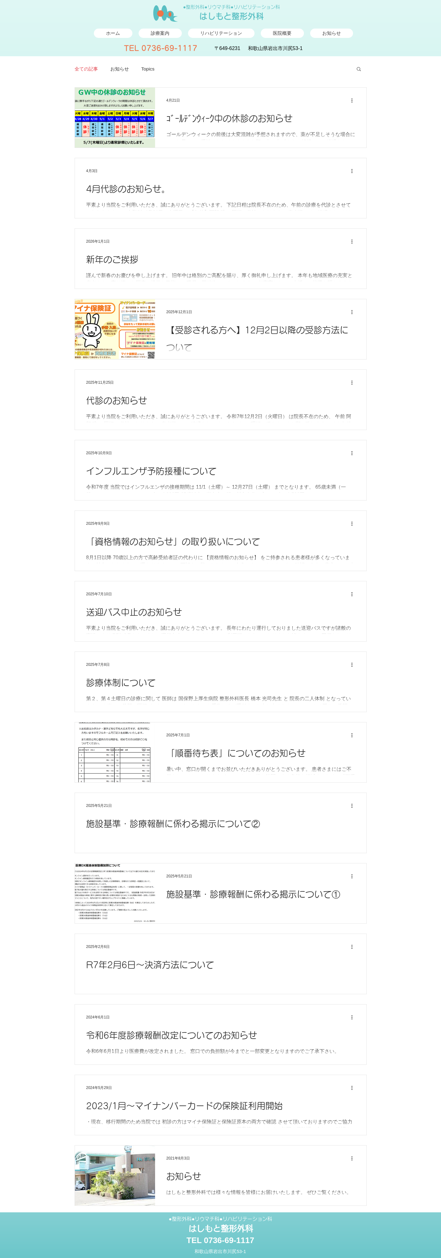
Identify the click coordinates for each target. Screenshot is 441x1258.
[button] (359, 69)
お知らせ (119, 68)
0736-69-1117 (169, 48)
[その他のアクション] (354, 100)
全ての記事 (86, 68)
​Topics (148, 68)
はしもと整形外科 (231, 16)
